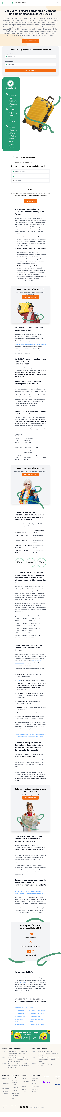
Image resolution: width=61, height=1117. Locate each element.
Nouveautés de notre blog (39, 1049)
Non (35, 1039)
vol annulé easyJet (20, 1011)
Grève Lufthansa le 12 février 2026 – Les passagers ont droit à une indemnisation (18, 1054)
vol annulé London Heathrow (36, 1025)
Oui (25, 1039)
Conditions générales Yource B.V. (38, 1108)
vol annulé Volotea (19, 1025)
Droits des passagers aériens (15, 1083)
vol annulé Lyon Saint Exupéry (37, 1011)
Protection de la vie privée (36, 1107)
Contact (24, 1079)
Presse (24, 1087)
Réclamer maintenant (30, 41)
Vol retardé (15, 1088)
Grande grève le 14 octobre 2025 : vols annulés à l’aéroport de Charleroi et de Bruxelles (18, 1066)
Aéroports (31, 1008)
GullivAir (22, 983)
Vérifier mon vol (30, 201)
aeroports (34, 1084)
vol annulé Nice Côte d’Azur (36, 1014)
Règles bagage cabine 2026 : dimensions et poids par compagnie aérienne (48, 1054)
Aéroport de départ (10, 54)
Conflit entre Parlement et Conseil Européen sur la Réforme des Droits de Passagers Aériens (18, 1060)
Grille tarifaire (5, 1089)
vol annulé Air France (20, 1014)
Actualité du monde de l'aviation (11, 1049)
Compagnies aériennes (21, 1008)
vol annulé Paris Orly (34, 1017)
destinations (35, 1087)
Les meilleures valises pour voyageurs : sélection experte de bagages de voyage (48, 1060)
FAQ (13, 1099)
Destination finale (9, 61)
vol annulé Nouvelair (20, 1017)
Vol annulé (15, 1091)
